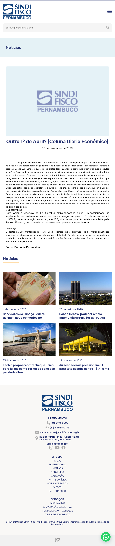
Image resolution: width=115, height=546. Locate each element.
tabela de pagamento (57, 514)
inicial (57, 460)
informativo (57, 503)
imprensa (57, 468)
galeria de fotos (57, 483)
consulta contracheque (57, 510)
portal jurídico (57, 479)
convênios (57, 472)
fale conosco (57, 491)
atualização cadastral (57, 506)
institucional (57, 464)
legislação (57, 475)
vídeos (57, 487)
